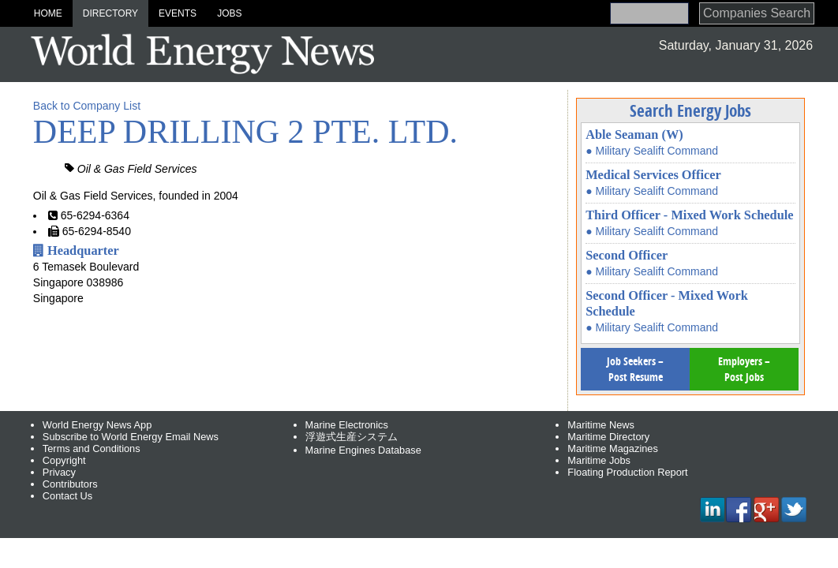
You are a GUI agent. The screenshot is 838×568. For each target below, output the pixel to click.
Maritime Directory (608, 437)
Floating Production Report (627, 472)
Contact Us (67, 496)
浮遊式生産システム (351, 437)
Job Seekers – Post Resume (635, 368)
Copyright (64, 460)
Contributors (70, 484)
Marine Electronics (346, 425)
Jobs (229, 13)
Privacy (59, 472)
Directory (110, 13)
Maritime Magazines (612, 448)
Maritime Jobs (598, 460)
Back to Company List (86, 105)
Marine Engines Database (363, 450)
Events (177, 13)
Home (48, 13)
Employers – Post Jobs (744, 368)
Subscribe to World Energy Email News (131, 437)
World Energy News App (97, 425)
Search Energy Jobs (690, 110)
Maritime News (600, 425)
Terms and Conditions (91, 448)
